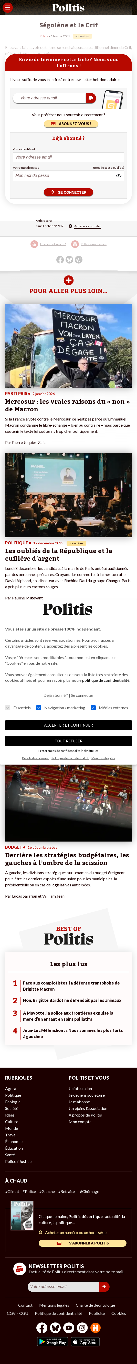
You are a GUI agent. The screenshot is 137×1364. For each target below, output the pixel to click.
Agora (10, 1088)
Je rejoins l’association (88, 1108)
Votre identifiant (24, 149)
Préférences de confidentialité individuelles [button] (68, 751)
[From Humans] (95, 1328)
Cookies (118, 1313)
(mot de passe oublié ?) (108, 167)
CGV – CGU (17, 1313)
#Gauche (47, 1191)
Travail (11, 1134)
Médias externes (109, 707)
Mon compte (80, 1121)
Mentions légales (54, 1305)
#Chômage (89, 1191)
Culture (11, 1121)
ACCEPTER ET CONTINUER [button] (68, 725)
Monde (11, 1128)
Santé (10, 1154)
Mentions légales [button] (103, 758)
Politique (13, 1095)
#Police (29, 1191)
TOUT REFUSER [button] (68, 741)
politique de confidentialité (105, 680)
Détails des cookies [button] (35, 758)
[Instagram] (82, 1328)
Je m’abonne (79, 1101)
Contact (25, 1305)
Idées (10, 1114)
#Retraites (67, 1191)
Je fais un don (80, 1088)
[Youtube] (69, 1328)
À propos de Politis (85, 1114)
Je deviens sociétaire (87, 1095)
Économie (14, 1141)
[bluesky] (55, 1328)
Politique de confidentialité (58, 1313)
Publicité (97, 1313)
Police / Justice (18, 1161)
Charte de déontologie (95, 1305)
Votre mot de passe (26, 167)
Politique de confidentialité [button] (70, 758)
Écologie (12, 1101)
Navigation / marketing (60, 707)
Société (11, 1108)
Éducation (14, 1148)
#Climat (12, 1191)
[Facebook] (41, 1328)
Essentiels (18, 707)
